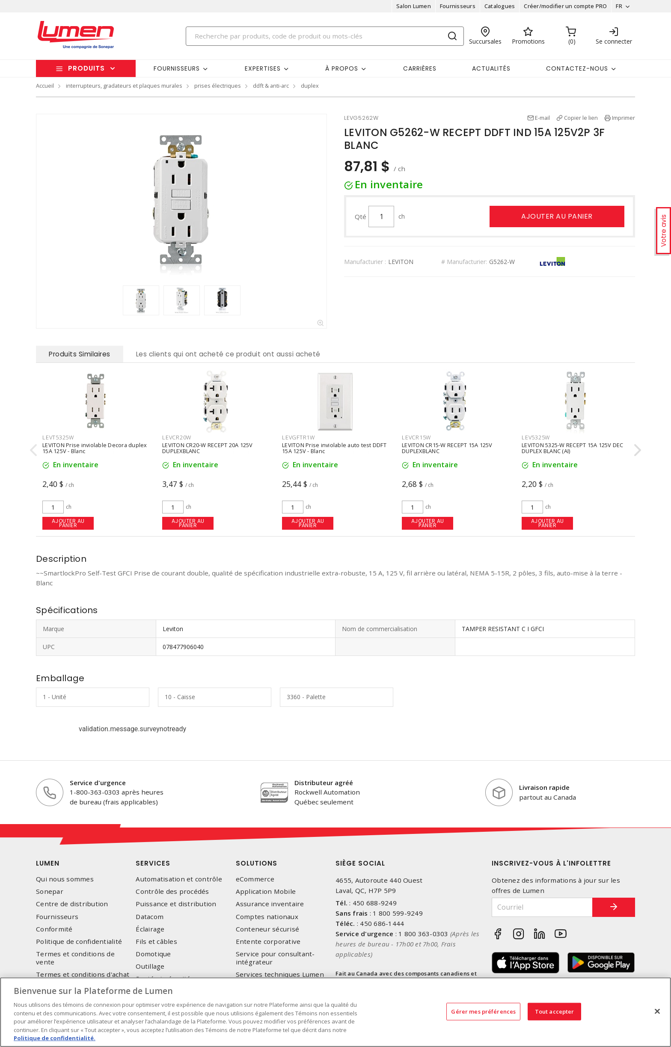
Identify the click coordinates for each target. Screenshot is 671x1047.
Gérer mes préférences (483, 1011)
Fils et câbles (156, 941)
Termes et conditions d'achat (82, 974)
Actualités (491, 68)
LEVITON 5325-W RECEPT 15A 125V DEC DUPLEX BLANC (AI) (572, 447)
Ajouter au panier (557, 216)
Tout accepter (554, 1011)
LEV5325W (536, 437)
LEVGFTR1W (298, 437)
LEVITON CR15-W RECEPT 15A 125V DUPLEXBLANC (447, 447)
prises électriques (217, 85)
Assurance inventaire (270, 904)
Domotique (153, 954)
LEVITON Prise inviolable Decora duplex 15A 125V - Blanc (94, 447)
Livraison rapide (544, 787)
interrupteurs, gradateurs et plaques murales (124, 85)
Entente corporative (268, 941)
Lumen (47, 863)
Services (153, 863)
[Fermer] (657, 1011)
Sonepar (49, 891)
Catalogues (499, 6)
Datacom (149, 917)
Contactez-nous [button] (577, 68)
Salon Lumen (413, 6)
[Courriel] (542, 907)
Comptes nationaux (267, 917)
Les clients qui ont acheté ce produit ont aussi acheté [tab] (228, 354)
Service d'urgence (98, 782)
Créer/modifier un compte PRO (565, 6)
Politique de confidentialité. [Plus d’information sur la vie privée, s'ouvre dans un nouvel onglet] (54, 1038)
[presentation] (33, 449)
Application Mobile (266, 891)
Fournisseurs (457, 6)
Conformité (54, 929)
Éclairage (150, 929)
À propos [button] (341, 68)
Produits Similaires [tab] (79, 354)
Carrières (419, 68)
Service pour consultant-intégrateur (275, 958)
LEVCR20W (176, 437)
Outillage (150, 966)
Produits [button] (86, 68)
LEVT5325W (58, 437)
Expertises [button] (263, 68)
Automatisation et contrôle (179, 879)
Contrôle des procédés (172, 891)
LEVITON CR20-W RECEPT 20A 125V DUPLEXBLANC (207, 447)
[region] (335, 1012)
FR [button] (619, 6)
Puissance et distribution (176, 904)
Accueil (45, 85)
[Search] (325, 36)
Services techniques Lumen (280, 974)
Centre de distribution (72, 904)
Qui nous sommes (65, 879)
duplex (310, 85)
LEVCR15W (416, 437)
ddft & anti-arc (271, 85)
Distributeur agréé (323, 782)
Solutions (256, 863)
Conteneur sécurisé (268, 929)
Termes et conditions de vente (75, 958)
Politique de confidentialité (79, 941)
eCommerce (255, 879)
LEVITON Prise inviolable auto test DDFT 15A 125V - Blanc (334, 447)
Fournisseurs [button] (177, 68)
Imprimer (623, 118)
